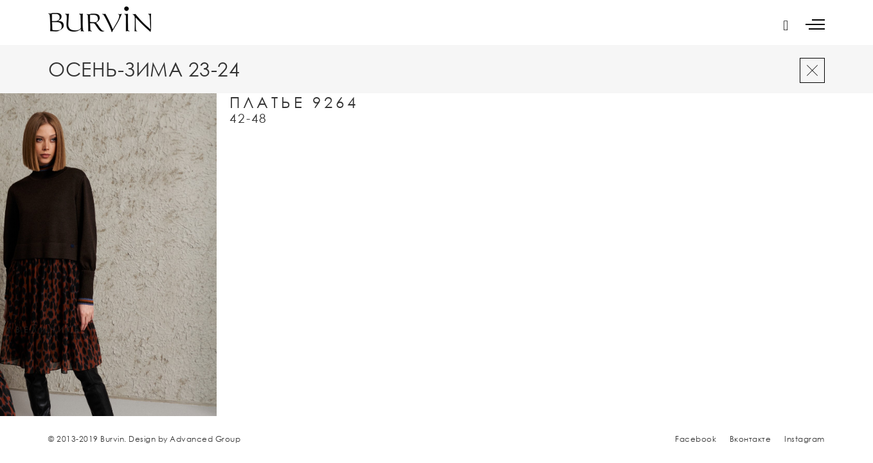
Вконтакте (750, 438)
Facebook (695, 438)
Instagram (804, 438)
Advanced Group (205, 438)
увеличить (44, 330)
